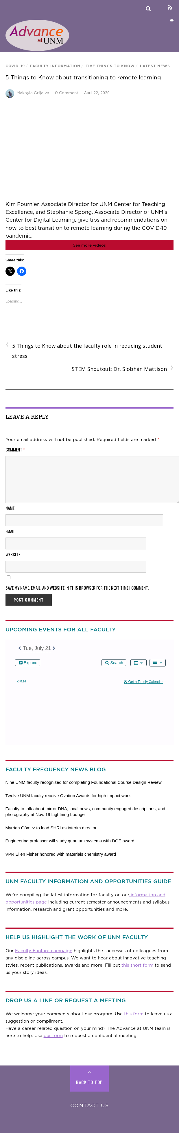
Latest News (155, 66)
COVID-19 (15, 66)
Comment (15, 449)
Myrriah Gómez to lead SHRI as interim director (51, 827)
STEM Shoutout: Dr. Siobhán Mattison (123, 368)
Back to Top (89, 1082)
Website (12, 554)
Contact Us (89, 1105)
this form (133, 1014)
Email (10, 531)
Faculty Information (55, 66)
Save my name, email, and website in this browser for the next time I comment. (77, 587)
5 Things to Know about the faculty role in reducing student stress (83, 350)
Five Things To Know (110, 66)
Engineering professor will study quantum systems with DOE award (69, 840)
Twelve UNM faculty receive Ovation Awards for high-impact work (68, 795)
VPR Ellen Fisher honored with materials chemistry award (60, 854)
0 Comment (66, 92)
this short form (137, 965)
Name (9, 508)
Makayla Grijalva (32, 92)
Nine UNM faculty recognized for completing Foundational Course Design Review (83, 782)
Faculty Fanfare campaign (43, 950)
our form (53, 1035)
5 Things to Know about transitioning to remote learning (83, 77)
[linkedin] (160, 7)
